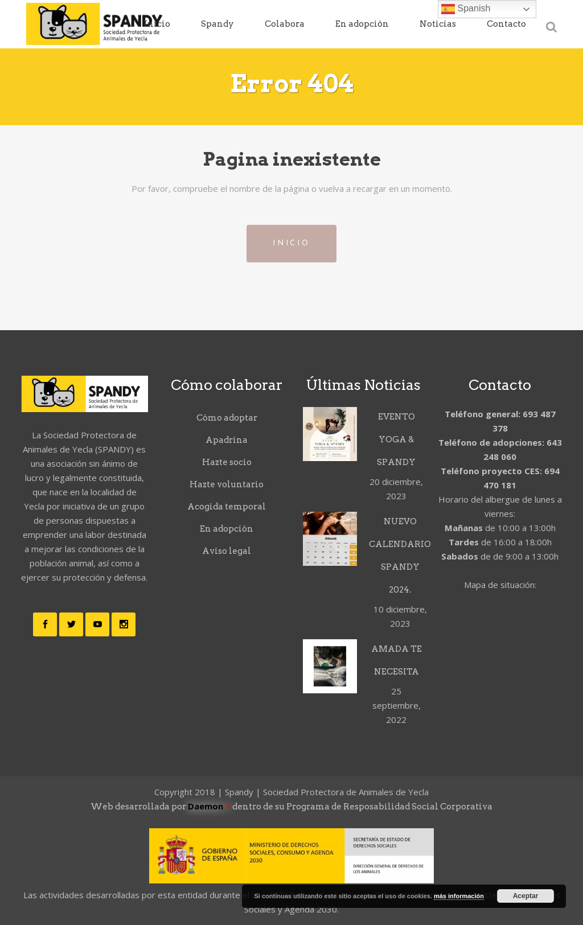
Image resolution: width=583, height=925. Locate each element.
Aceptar (526, 896)
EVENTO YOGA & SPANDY (396, 439)
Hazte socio (227, 462)
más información (459, 896)
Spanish (465, 9)
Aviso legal (226, 551)
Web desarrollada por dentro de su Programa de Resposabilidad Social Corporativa (291, 806)
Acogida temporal (226, 506)
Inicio (291, 243)
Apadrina (227, 440)
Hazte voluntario (227, 484)
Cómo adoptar (226, 418)
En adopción (226, 529)
